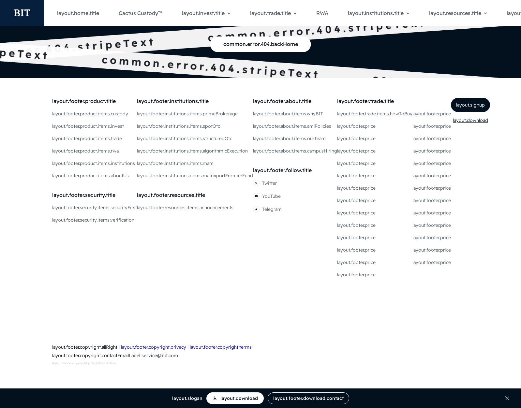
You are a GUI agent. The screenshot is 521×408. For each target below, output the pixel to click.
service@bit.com (159, 355)
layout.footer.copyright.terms (221, 347)
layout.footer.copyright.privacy (153, 347)
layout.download (470, 120)
